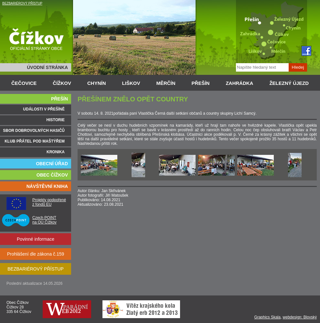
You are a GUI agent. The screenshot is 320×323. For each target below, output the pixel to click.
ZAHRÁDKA (239, 83)
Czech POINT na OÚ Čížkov (44, 220)
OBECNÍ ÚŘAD (52, 163)
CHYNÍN (96, 83)
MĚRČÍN (165, 83)
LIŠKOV (131, 83)
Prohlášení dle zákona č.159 (35, 254)
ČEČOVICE (24, 83)
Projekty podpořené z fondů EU (49, 202)
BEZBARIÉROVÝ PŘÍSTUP (22, 3)
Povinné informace (35, 239)
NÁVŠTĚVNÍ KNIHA (47, 186)
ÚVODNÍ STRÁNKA (47, 67)
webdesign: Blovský (300, 317)
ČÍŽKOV (62, 83)
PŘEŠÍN (201, 83)
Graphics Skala (267, 317)
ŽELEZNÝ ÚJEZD (289, 83)
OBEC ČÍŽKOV (52, 175)
